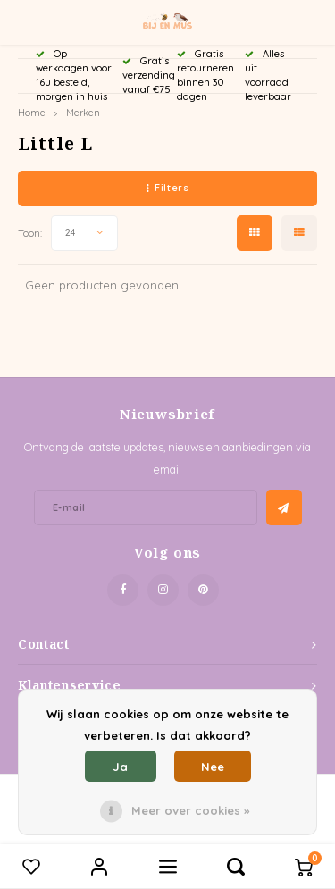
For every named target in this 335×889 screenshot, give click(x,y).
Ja (120, 766)
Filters (167, 187)
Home (32, 113)
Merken (83, 113)
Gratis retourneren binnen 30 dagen (205, 74)
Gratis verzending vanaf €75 (148, 75)
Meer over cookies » (190, 810)
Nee (212, 766)
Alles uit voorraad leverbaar (268, 74)
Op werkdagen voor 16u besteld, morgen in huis (74, 74)
